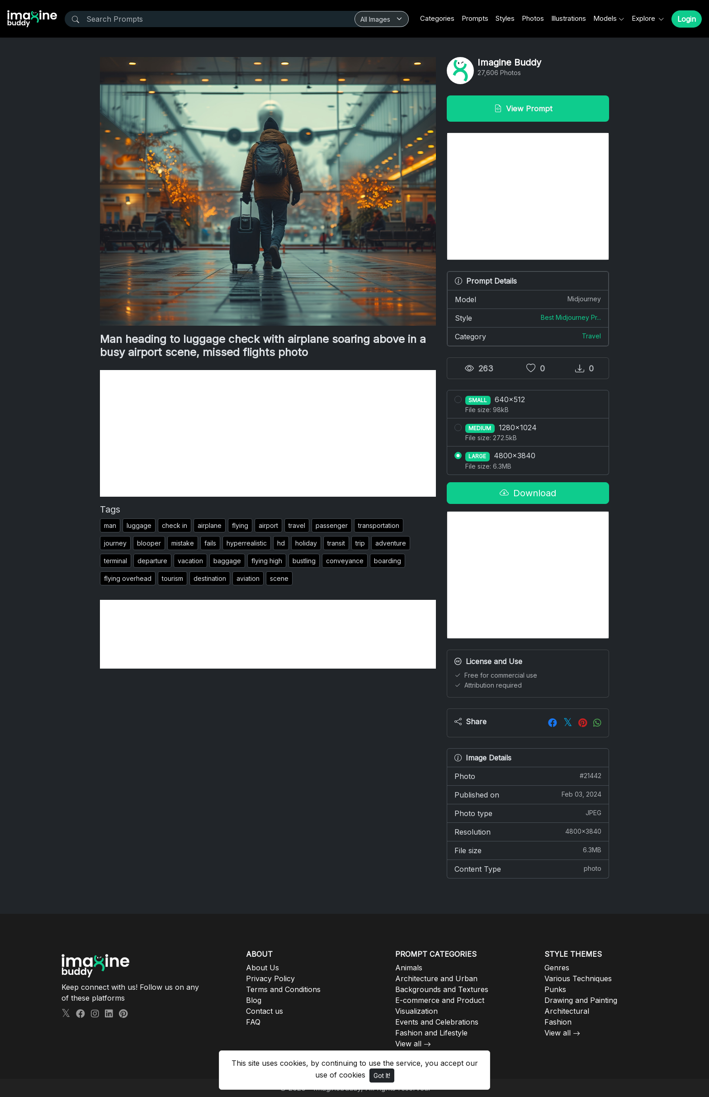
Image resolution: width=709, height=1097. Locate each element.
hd (281, 543)
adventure (390, 543)
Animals (408, 967)
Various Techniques (578, 978)
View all (408, 1043)
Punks (555, 989)
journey (115, 543)
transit (336, 543)
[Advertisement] (268, 433)
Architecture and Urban (436, 978)
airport (268, 525)
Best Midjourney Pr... (571, 317)
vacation (190, 561)
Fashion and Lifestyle (431, 1032)
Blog (253, 1000)
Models (605, 18)
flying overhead (127, 578)
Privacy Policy (270, 978)
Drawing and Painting (580, 1000)
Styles (505, 18)
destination (210, 578)
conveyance (345, 561)
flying (240, 525)
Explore (644, 18)
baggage (227, 561)
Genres (556, 967)
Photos (533, 18)
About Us (262, 967)
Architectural (566, 1011)
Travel (591, 336)
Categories (437, 18)
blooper (149, 543)
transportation (378, 525)
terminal (115, 561)
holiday (306, 543)
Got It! (381, 1075)
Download (528, 493)
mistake (182, 543)
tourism (172, 578)
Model (528, 299)
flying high (266, 561)
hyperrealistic (247, 543)
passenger (332, 525)
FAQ (253, 1021)
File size (527, 850)
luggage (139, 525)
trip (360, 543)
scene (279, 578)
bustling (304, 561)
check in (174, 525)
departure (152, 561)
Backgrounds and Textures (441, 989)
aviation (248, 578)
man (110, 525)
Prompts (475, 18)
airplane (210, 525)
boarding (387, 561)
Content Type (527, 869)
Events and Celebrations (436, 1021)
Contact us (264, 1011)
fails (210, 543)
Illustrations (568, 18)
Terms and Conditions (283, 989)
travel (296, 525)
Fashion (558, 1021)
